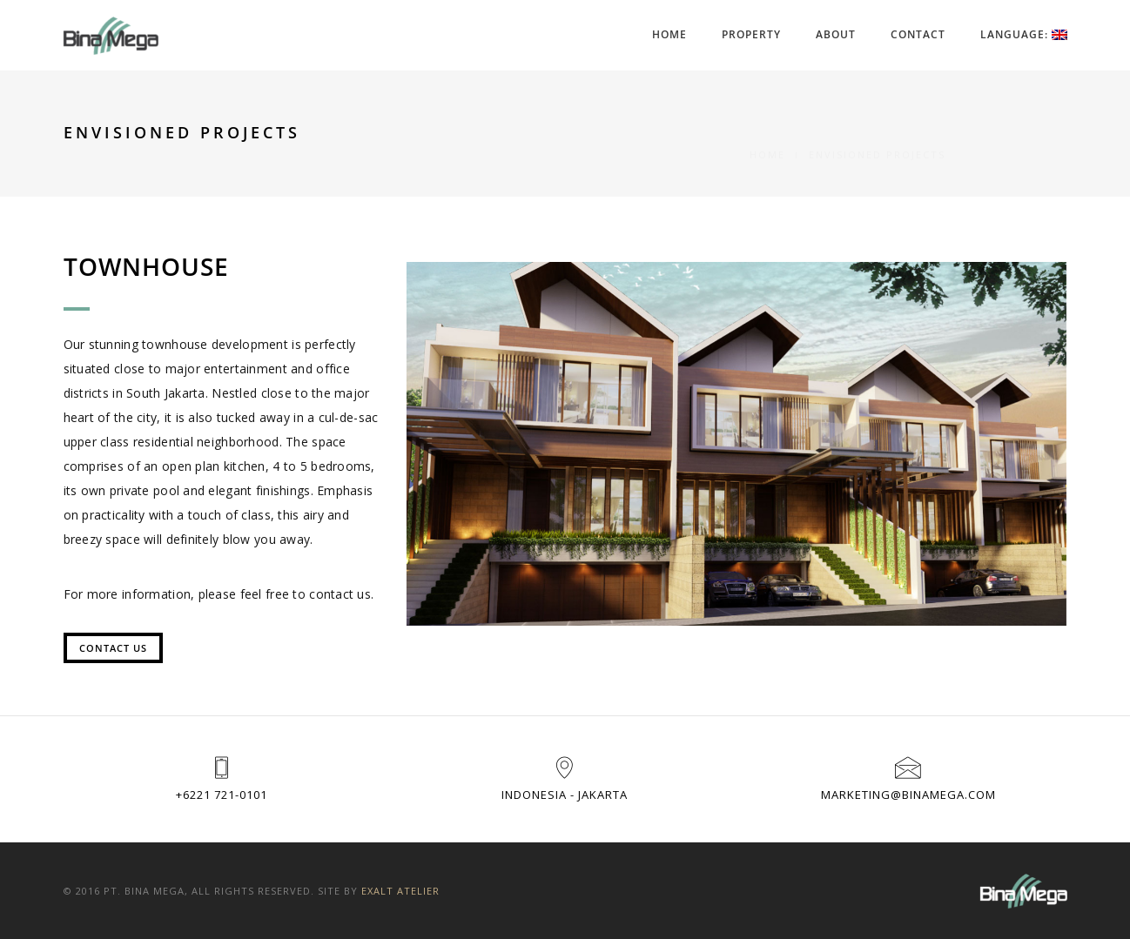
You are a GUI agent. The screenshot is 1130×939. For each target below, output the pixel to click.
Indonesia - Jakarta (564, 794)
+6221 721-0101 (221, 794)
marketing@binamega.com (908, 794)
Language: (1023, 34)
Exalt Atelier (400, 890)
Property (751, 34)
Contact (918, 34)
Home (669, 34)
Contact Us (113, 647)
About (836, 34)
